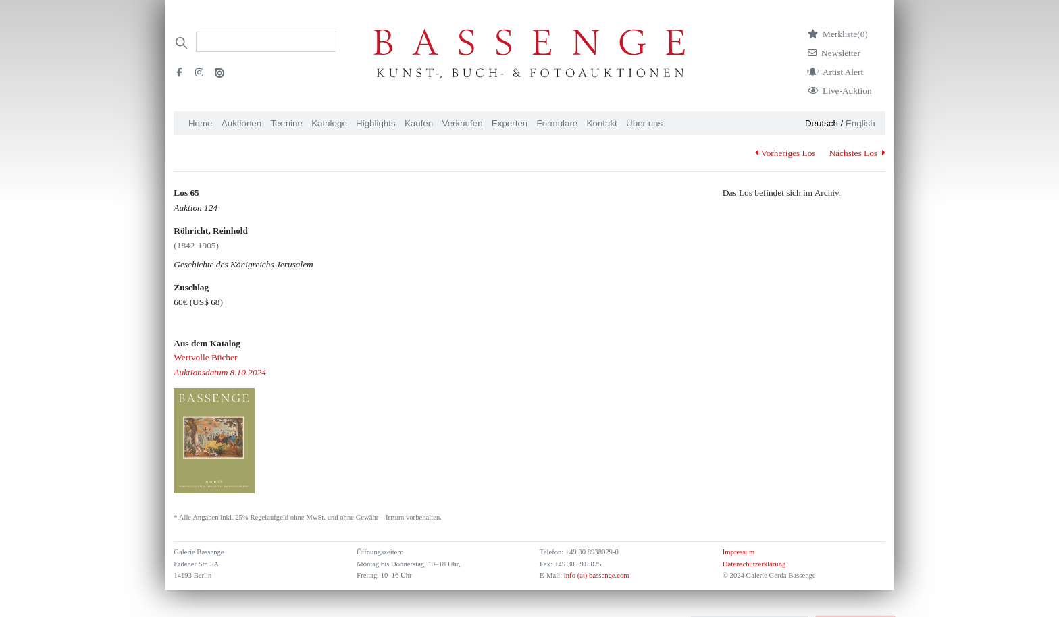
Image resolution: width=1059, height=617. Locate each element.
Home (200, 123)
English (860, 123)
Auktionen (241, 123)
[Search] (266, 42)
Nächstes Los (857, 153)
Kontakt (602, 123)
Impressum (738, 552)
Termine (286, 123)
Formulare (557, 123)
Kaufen (419, 123)
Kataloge (329, 123)
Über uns (644, 123)
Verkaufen (462, 123)
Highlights (376, 123)
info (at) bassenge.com (595, 575)
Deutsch (821, 123)
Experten (509, 123)
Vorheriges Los (785, 153)
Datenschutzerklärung (754, 564)
